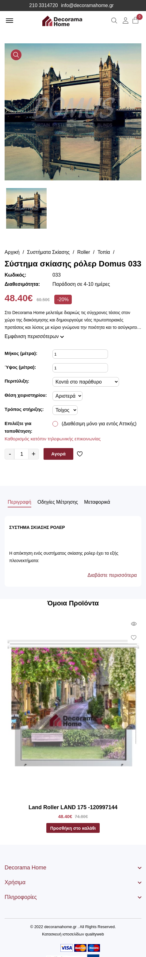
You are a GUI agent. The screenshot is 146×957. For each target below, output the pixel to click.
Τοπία (104, 252)
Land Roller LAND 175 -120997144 (73, 807)
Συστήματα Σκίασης (48, 252)
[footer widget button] (73, 867)
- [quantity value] (10, 454)
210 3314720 (43, 5)
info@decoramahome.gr (87, 5)
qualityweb (94, 934)
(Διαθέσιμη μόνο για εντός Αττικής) (99, 423)
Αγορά (58, 453)
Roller (83, 252)
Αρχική (12, 252)
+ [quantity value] (34, 454)
